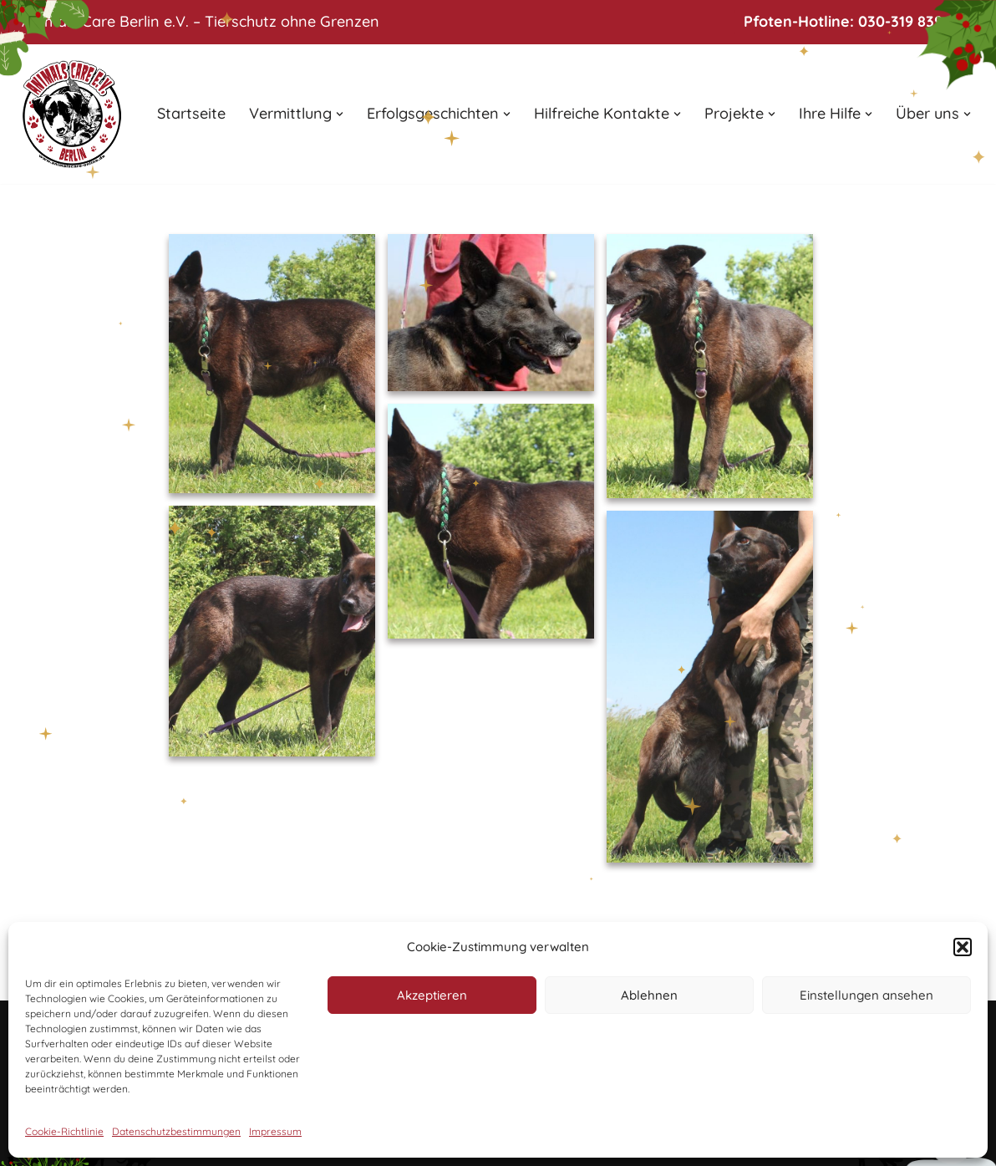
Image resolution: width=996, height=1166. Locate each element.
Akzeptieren (432, 995)
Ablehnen (649, 995)
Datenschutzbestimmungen (176, 1131)
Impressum (275, 1131)
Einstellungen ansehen (866, 995)
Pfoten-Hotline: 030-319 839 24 (854, 21)
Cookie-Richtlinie (64, 1131)
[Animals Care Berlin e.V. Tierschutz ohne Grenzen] (72, 114)
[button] (962, 947)
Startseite (191, 113)
